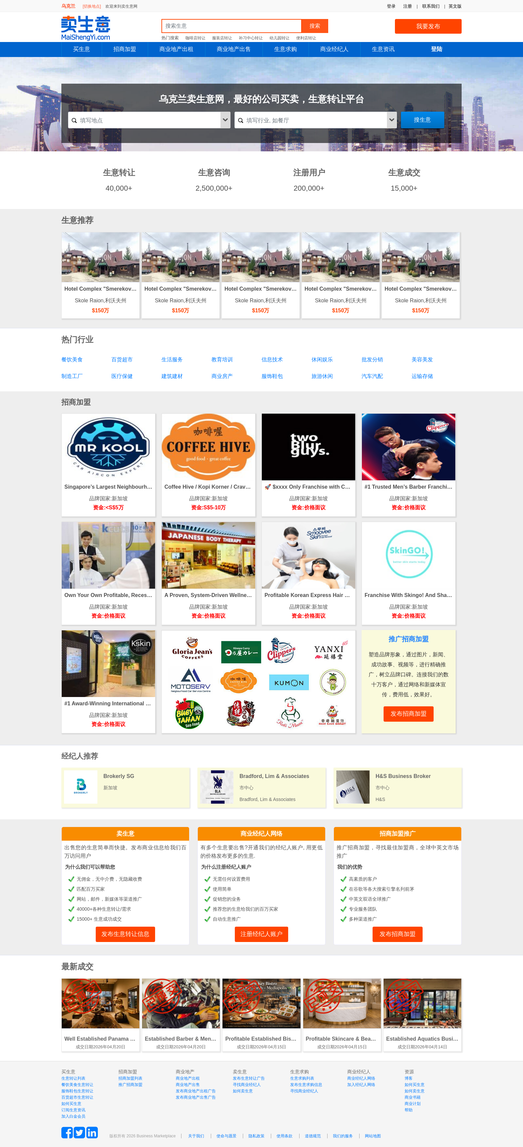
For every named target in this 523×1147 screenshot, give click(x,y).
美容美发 (422, 359)
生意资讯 (383, 49)
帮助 (409, 1110)
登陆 (436, 49)
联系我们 (431, 6)
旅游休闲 (322, 376)
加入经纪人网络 (361, 1084)
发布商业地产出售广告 (196, 1097)
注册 (407, 6)
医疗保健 (122, 376)
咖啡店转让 (195, 38)
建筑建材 (172, 376)
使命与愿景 (226, 1136)
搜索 (315, 26)
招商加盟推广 (398, 833)
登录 (391, 6)
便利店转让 (306, 38)
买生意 (81, 49)
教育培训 (222, 359)
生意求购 (285, 49)
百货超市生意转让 (77, 1097)
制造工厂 (72, 376)
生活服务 (172, 359)
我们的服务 (343, 1136)
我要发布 (428, 26)
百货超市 (122, 359)
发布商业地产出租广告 (196, 1091)
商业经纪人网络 (261, 833)
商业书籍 (413, 1097)
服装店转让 (222, 38)
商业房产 (222, 376)
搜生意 (422, 120)
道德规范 (313, 1136)
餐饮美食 (72, 359)
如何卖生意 (243, 1091)
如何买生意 (71, 1103)
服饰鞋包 (272, 376)
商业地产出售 (234, 49)
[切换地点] (92, 6)
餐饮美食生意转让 (77, 1084)
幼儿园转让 (280, 38)
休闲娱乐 (322, 359)
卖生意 (125, 833)
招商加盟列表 (130, 1078)
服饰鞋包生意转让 (77, 1091)
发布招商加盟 (398, 934)
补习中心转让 (251, 38)
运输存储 (422, 376)
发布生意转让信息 (125, 934)
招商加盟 (124, 49)
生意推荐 (77, 220)
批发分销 (372, 359)
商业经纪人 (334, 49)
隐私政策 (256, 1136)
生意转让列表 (73, 1078)
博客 (409, 1078)
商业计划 (413, 1103)
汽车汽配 (372, 376)
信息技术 (272, 359)
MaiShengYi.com (91, 28)
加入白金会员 (73, 1116)
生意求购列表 (302, 1078)
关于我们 (196, 1136)
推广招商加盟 (130, 1084)
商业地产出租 (176, 49)
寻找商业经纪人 (247, 1084)
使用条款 (285, 1136)
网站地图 (373, 1136)
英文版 (455, 6)
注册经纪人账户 (261, 934)
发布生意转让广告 (249, 1078)
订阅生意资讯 (73, 1110)
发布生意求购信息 (306, 1084)
